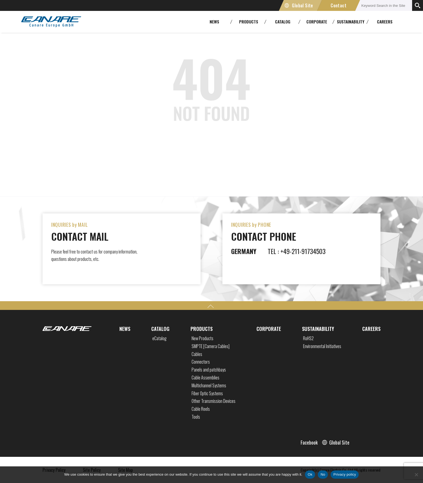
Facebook (309, 442)
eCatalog (159, 338)
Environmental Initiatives (322, 346)
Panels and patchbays (209, 369)
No (323, 474)
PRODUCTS (202, 328)
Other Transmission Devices (213, 401)
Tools (196, 417)
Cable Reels (201, 409)
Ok (310, 474)
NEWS (124, 328)
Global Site (302, 5)
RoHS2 (308, 338)
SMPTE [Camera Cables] (210, 346)
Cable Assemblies (205, 377)
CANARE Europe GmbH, (51, 22)
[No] (416, 474)
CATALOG (160, 328)
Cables (197, 354)
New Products (202, 338)
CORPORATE (268, 328)
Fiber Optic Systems (207, 393)
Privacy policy (344, 474)
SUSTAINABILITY (318, 328)
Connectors (201, 362)
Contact (338, 5)
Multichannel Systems (209, 385)
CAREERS (384, 22)
